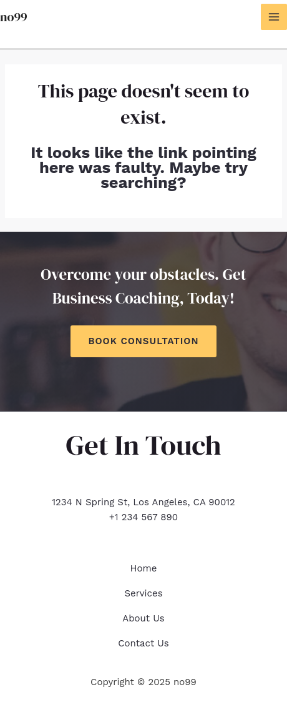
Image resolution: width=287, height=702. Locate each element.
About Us (143, 618)
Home (143, 568)
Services (143, 593)
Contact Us (143, 643)
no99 (13, 17)
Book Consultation (143, 341)
